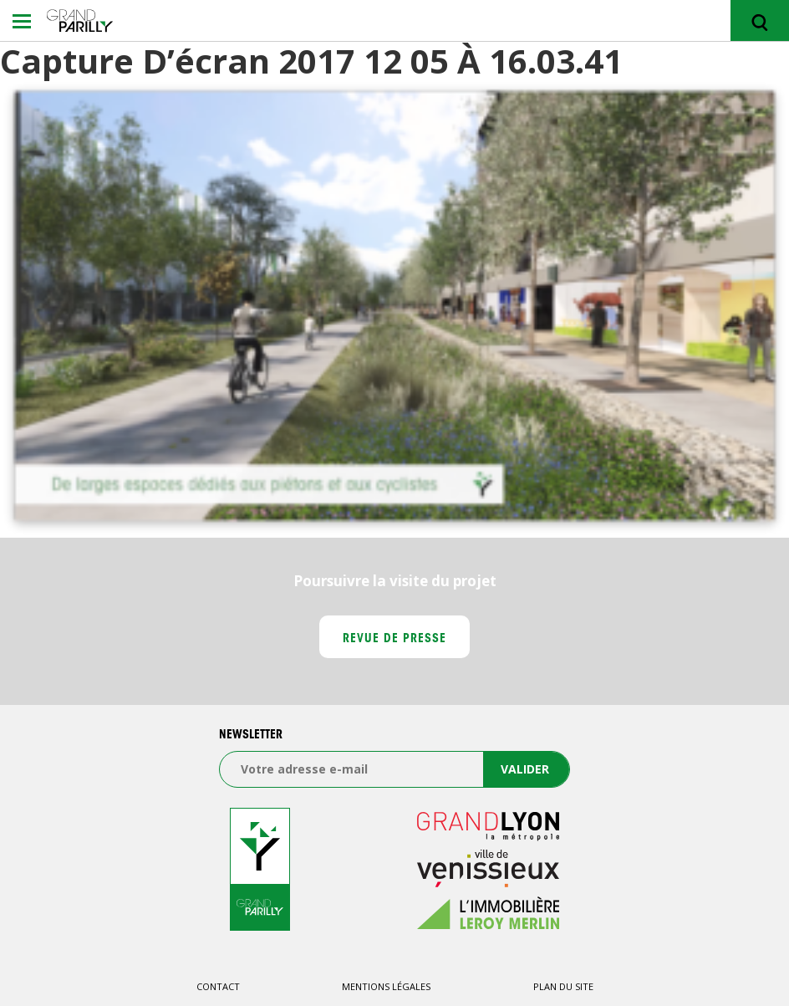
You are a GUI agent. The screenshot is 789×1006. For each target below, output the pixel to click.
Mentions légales (386, 986)
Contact (218, 986)
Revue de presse (395, 640)
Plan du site (563, 986)
